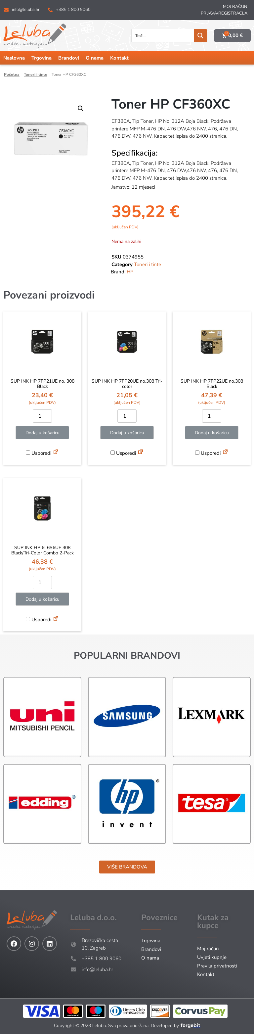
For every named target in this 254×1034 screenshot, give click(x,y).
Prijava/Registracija (224, 13)
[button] (81, 109)
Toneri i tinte (35, 74)
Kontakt (119, 58)
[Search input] (163, 35)
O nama (95, 58)
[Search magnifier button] (200, 35)
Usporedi (38, 453)
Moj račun (235, 7)
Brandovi (68, 58)
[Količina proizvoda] (42, 416)
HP (130, 271)
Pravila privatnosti (217, 966)
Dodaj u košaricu (42, 433)
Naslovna (14, 58)
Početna (12, 74)
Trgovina (41, 58)
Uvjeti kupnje (212, 957)
